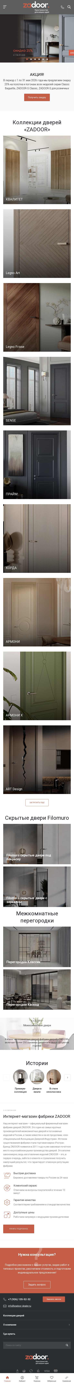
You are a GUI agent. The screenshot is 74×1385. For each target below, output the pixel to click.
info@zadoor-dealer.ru (19, 1306)
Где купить (9, 1334)
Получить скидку (37, 97)
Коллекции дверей (13, 1315)
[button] (27, 59)
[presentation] (6, 1077)
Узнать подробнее (18, 1229)
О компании (9, 1324)
